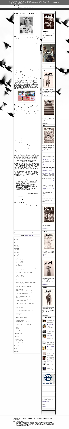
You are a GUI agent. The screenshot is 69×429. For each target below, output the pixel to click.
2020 (16, 248)
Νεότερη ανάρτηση (17, 232)
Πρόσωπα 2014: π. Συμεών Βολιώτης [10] (50, 362)
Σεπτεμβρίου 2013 (19, 264)
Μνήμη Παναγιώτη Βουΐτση (20, 306)
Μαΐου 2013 (18, 336)
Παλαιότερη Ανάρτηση (35, 232)
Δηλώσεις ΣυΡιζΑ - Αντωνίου (20, 314)
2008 (16, 349)
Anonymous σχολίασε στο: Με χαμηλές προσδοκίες (48, 168)
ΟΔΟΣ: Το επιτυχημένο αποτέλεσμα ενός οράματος (23, 328)
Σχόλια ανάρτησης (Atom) (29, 235)
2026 (16, 239)
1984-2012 (17, 266)
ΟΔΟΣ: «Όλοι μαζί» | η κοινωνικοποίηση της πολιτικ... (24, 297)
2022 (16, 245)
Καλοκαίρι (17, 327)
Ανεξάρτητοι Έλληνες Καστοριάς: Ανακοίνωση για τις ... (24, 275)
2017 (16, 252)
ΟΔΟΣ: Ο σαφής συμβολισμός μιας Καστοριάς (50, 346)
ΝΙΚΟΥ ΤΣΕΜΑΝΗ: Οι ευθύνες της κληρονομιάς (23, 286)
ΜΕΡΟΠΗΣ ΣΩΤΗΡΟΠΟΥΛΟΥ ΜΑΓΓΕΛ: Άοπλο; (23, 324)
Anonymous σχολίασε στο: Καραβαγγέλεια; (48, 170)
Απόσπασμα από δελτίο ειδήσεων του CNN (22, 317)
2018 (16, 251)
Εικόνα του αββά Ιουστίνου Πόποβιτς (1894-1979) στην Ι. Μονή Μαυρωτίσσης (50, 335)
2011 (16, 345)
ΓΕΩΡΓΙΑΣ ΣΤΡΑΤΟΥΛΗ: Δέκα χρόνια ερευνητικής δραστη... (25, 311)
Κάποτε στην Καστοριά (19, 307)
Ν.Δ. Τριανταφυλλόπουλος (46, 401)
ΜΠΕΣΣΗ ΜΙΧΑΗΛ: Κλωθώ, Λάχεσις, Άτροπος (23, 299)
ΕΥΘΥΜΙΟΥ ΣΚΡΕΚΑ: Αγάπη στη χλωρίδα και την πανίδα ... (25, 303)
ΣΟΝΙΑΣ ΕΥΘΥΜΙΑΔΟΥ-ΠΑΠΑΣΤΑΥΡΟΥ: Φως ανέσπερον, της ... (26, 321)
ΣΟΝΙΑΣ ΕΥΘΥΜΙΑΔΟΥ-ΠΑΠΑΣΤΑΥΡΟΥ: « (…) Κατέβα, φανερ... (26, 268)
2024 (16, 242)
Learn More (55, 2)
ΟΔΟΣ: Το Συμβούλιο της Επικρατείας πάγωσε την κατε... (24, 310)
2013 (16, 258)
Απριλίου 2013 (18, 337)
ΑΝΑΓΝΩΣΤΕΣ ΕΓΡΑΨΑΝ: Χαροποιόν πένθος (50, 341)
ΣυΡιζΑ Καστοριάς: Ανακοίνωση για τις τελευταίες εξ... (24, 272)
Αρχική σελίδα (26, 232)
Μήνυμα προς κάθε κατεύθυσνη (20, 304)
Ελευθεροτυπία (44, 406)
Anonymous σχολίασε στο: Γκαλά (46, 177)
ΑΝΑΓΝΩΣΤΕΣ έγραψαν (50, 356)
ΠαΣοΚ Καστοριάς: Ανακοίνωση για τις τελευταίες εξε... (24, 273)
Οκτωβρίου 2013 (18, 262)
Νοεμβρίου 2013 (18, 261)
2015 (16, 255)
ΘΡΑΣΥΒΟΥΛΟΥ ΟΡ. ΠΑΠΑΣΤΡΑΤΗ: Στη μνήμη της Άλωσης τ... (26, 282)
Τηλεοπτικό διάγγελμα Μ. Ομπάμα (21, 300)
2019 (16, 249)
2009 (16, 348)
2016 (16, 254)
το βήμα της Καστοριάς (45, 122)
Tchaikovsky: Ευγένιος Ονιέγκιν (21, 283)
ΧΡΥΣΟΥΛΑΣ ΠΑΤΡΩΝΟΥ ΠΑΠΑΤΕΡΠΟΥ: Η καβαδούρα (25, 290)
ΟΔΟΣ (43, 38)
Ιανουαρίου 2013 (18, 342)
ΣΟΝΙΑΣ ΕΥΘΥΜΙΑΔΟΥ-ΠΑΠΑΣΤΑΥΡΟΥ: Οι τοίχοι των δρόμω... (26, 292)
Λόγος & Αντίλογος (19, 313)
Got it (59, 2)
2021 (16, 246)
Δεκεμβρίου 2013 (19, 259)
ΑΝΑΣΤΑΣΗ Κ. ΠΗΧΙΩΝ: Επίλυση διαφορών (23, 296)
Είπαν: (17, 279)
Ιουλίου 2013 (18, 333)
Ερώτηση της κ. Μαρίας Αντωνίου (21, 276)
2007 (16, 351)
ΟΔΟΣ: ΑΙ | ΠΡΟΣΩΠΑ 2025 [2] (50, 324)
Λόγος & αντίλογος (19, 265)
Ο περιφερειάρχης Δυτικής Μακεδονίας (22, 293)
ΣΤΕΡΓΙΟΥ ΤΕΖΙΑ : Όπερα (20, 269)
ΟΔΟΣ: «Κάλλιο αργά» (19, 289)
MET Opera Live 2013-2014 (20, 320)
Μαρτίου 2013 (18, 339)
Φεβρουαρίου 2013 (19, 340)
